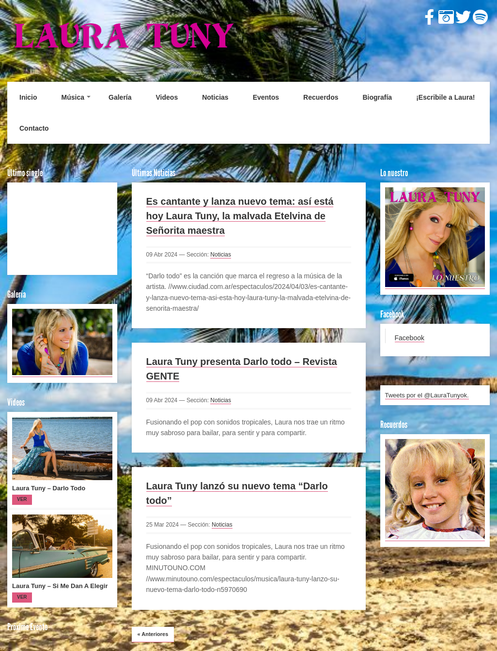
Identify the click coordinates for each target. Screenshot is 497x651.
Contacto (34, 128)
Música (73, 97)
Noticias (215, 97)
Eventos (266, 97)
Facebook (409, 338)
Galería (120, 97)
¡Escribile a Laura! (445, 97)
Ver (22, 499)
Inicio (28, 97)
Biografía (377, 97)
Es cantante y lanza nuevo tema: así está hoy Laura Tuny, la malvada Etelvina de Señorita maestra (240, 216)
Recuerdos (320, 97)
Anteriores (153, 634)
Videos (167, 97)
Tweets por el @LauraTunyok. (427, 395)
